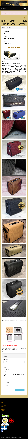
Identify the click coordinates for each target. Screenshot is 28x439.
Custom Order (3, 407)
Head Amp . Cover (9, 38)
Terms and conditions (5, 411)
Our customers (3, 403)
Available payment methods (9, 382)
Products (2, 406)
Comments (3, 409)
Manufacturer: (7, 31)
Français (3, 8)
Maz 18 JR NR (7, 43)
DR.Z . (5, 33)
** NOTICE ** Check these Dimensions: (9, 345)
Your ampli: (4, 61)
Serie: (5, 41)
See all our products (14, 47)
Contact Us (3, 410)
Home (3, 17)
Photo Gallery (3, 405)
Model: (5, 36)
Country (6, 359)
